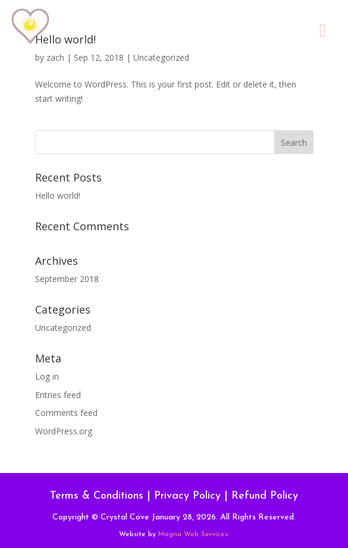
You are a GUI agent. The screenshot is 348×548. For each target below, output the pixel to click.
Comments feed (66, 412)
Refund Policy (264, 496)
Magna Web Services (193, 534)
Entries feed (58, 394)
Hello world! (57, 195)
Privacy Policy (187, 496)
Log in (47, 376)
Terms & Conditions (96, 496)
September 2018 (67, 278)
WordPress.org (63, 431)
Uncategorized (63, 327)
